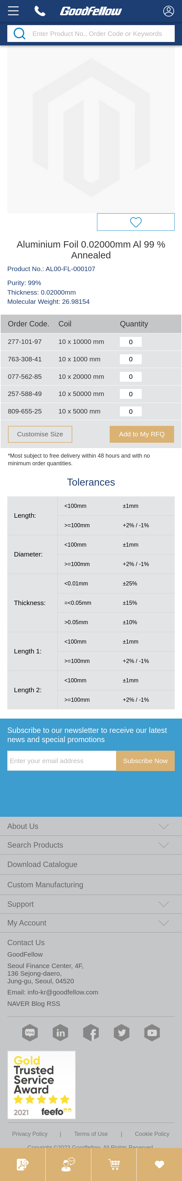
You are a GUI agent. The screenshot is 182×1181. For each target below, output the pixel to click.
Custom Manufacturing (45, 884)
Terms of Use (91, 1134)
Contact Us (26, 942)
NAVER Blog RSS (33, 1003)
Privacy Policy (30, 1134)
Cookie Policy (152, 1134)
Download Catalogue (42, 864)
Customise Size (40, 434)
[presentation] (55, 784)
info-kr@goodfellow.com (63, 992)
